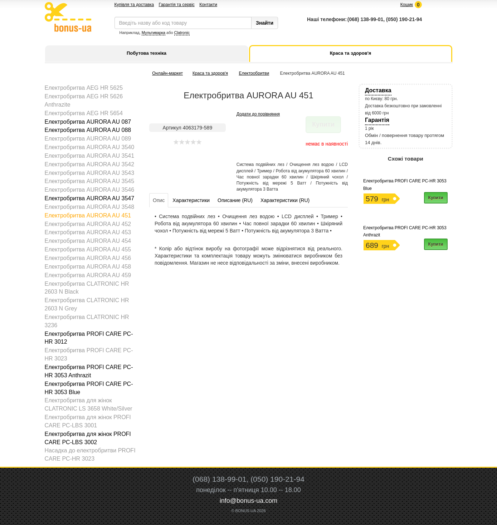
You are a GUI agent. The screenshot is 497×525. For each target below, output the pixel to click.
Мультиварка (153, 32)
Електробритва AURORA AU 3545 (90, 181)
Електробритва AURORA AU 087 (88, 122)
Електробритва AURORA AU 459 (88, 275)
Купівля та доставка (134, 4)
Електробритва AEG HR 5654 (84, 113)
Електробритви (254, 73)
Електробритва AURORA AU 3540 (90, 147)
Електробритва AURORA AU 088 (88, 130)
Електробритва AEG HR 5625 (84, 88)
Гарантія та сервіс (177, 4)
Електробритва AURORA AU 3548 (90, 207)
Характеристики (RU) (285, 200)
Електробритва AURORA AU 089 (88, 139)
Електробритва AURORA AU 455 (88, 249)
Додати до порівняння (258, 114)
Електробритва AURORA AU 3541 (90, 156)
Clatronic (182, 32)
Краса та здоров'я (210, 73)
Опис (159, 200)
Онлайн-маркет (167, 73)
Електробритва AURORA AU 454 (88, 241)
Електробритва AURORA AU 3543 (90, 173)
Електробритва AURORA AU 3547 (90, 198)
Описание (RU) (235, 200)
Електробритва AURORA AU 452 (88, 224)
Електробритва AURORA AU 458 (88, 267)
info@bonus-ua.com (248, 500)
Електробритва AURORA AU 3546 (90, 190)
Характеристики (191, 200)
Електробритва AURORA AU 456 (88, 258)
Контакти (208, 4)
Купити (435, 197)
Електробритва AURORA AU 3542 (90, 164)
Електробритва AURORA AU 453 (88, 232)
